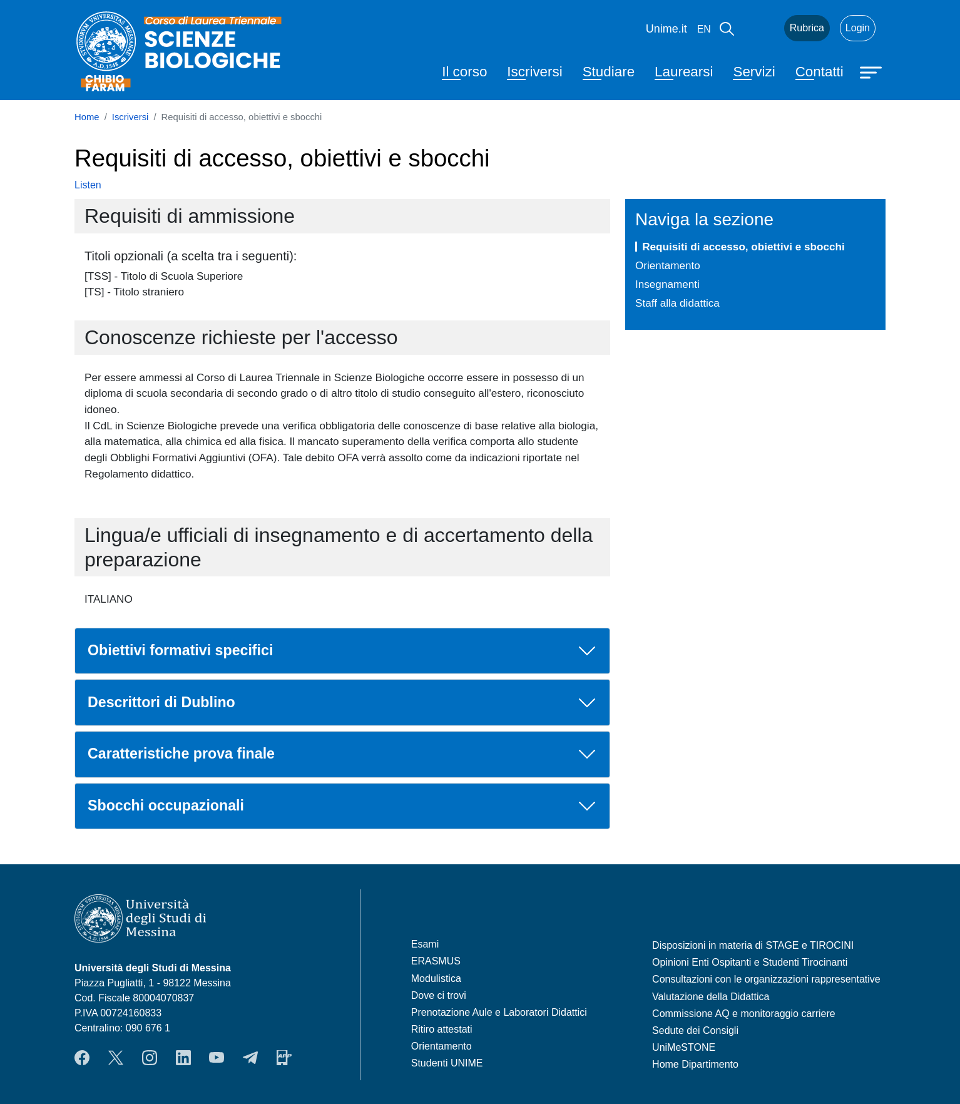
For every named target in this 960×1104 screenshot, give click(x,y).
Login (857, 28)
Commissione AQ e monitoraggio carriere (743, 1013)
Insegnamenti (667, 284)
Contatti (819, 71)
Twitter (115, 1057)
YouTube (216, 1057)
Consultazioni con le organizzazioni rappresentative (766, 979)
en (704, 29)
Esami (425, 944)
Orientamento (667, 265)
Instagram (149, 1057)
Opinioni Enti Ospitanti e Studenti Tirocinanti (749, 962)
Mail (759, 28)
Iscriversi (534, 71)
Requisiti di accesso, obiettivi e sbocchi (743, 246)
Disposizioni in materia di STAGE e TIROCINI (753, 945)
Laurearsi (684, 71)
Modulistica (436, 978)
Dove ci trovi (438, 995)
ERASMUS (436, 961)
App (284, 1057)
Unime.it (666, 29)
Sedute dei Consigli (695, 1030)
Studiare (609, 71)
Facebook (81, 1057)
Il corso (464, 71)
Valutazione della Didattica (710, 996)
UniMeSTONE (683, 1047)
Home (87, 117)
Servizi (754, 71)
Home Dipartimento (695, 1064)
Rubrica (807, 28)
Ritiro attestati (441, 1029)
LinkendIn (183, 1057)
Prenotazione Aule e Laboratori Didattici (499, 1012)
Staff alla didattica (677, 303)
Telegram (250, 1057)
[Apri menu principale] (872, 71)
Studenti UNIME (447, 1063)
